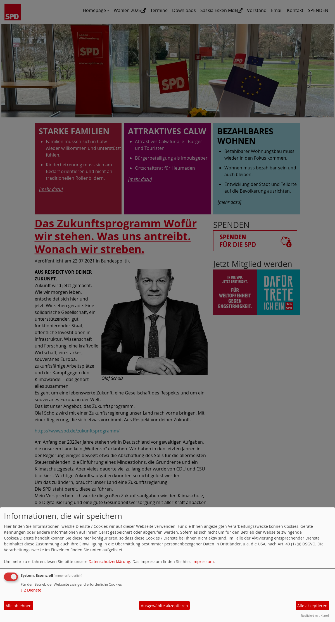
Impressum (203, 561)
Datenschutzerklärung (109, 561)
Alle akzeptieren (312, 605)
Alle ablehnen (19, 605)
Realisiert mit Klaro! (315, 615)
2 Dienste (31, 590)
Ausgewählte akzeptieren (164, 605)
